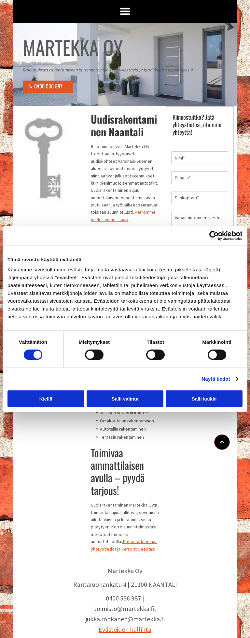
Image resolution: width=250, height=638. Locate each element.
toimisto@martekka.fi (124, 608)
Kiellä (45, 398)
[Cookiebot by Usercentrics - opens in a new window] (214, 236)
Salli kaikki (204, 398)
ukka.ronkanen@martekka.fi (126, 619)
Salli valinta (125, 398)
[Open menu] (125, 11)
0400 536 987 (123, 598)
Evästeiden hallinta (125, 629)
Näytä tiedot (216, 379)
